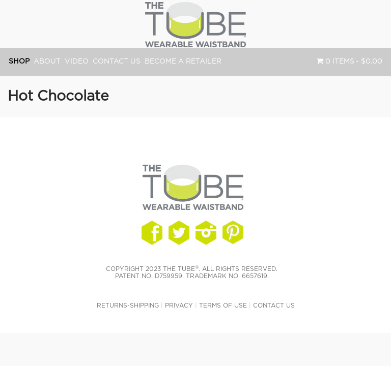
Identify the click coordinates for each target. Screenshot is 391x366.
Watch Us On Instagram (206, 233)
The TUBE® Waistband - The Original (53, 25)
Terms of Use (223, 305)
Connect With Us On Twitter (179, 233)
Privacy (179, 305)
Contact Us (274, 305)
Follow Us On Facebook (152, 233)
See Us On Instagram (232, 233)
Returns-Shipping (128, 305)
